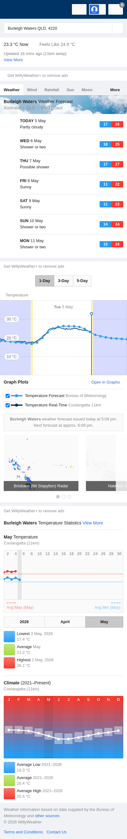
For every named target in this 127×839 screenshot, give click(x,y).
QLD (30, 107)
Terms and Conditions (23, 832)
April (65, 621)
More (115, 89)
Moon (87, 89)
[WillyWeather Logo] (14, 9)
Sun (70, 89)
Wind (32, 89)
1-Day (44, 280)
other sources (47, 815)
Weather (12, 89)
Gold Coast (52, 107)
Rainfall (52, 89)
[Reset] (106, 28)
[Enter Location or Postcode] (63, 28)
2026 (24, 621)
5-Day (82, 280)
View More (13, 59)
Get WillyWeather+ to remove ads (37, 75)
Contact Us (57, 832)
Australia (12, 107)
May (104, 621)
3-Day (63, 280)
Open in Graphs (105, 382)
